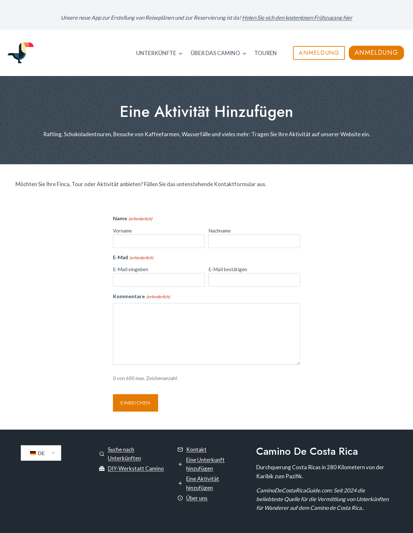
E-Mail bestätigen (227, 269)
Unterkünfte (156, 53)
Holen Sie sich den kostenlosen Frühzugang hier (297, 17)
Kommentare (141, 296)
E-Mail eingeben (130, 269)
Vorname (122, 230)
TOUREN (265, 53)
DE (37, 453)
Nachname (219, 230)
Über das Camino (215, 53)
